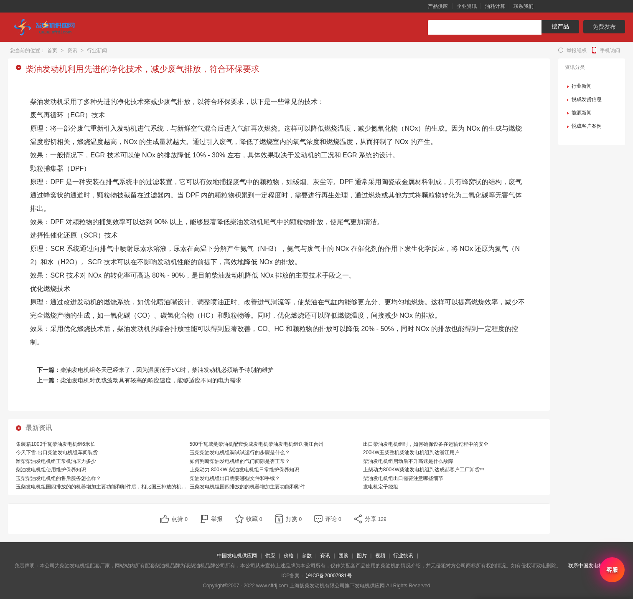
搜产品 (560, 26)
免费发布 (604, 26)
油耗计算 (495, 6)
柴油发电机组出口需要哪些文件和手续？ (235, 478)
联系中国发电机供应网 (593, 566)
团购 (343, 556)
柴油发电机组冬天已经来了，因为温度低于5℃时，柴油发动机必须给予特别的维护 (167, 369)
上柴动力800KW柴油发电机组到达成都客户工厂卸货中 (424, 470)
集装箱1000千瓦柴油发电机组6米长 (55, 444)
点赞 (179, 519)
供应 (270, 556)
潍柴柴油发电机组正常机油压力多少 (56, 461)
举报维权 (577, 50)
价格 (289, 556)
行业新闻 (97, 50)
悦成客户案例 (587, 126)
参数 (307, 556)
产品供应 (438, 6)
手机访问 (610, 50)
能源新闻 (582, 113)
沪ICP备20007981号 (328, 576)
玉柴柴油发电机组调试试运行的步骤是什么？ (240, 452)
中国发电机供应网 (237, 556)
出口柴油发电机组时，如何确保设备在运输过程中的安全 (425, 444)
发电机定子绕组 (380, 487)
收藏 (254, 519)
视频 (380, 556)
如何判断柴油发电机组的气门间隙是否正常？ (240, 461)
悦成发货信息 (587, 99)
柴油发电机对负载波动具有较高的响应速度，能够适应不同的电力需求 (151, 380)
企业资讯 (467, 6)
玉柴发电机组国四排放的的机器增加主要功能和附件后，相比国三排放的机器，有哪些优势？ (118, 487)
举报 (217, 519)
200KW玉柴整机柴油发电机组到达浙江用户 (411, 452)
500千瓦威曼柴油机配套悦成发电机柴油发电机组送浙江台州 (256, 444)
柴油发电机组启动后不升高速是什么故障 (408, 461)
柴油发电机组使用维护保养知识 (51, 470)
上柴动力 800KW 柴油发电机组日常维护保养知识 (244, 470)
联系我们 (524, 6)
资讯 (72, 50)
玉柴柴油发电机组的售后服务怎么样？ (58, 478)
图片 (362, 556)
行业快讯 (403, 556)
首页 (52, 50)
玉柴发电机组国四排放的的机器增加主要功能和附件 (247, 487)
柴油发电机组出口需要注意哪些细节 (403, 478)
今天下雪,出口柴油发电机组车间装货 (56, 452)
